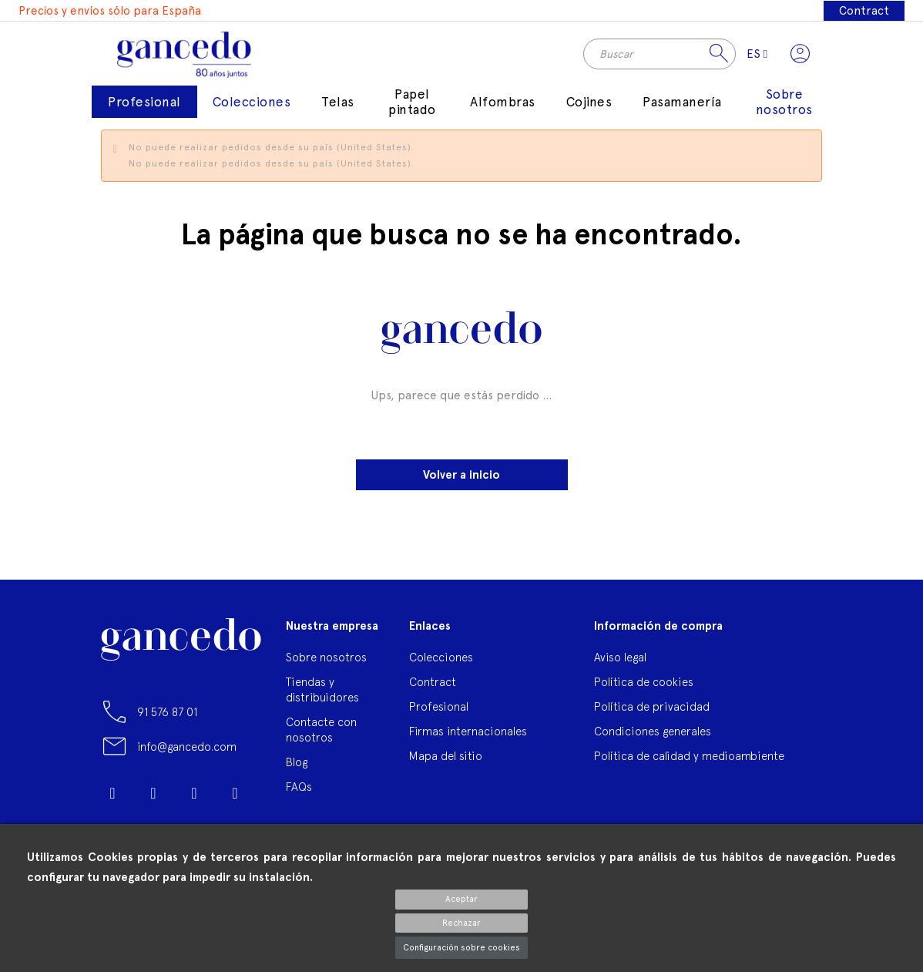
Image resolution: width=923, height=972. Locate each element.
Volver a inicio (461, 480)
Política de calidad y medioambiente (689, 761)
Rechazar (461, 923)
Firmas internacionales (468, 736)
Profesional (438, 711)
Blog (296, 767)
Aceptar (461, 899)
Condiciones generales (652, 736)
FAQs (299, 792)
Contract (864, 11)
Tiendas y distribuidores (322, 695)
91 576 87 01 (167, 717)
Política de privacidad (652, 711)
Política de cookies (643, 687)
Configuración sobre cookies (461, 948)
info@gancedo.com (187, 751)
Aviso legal (620, 662)
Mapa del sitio (445, 761)
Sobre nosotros (326, 662)
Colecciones (441, 662)
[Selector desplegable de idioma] (753, 56)
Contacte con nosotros (321, 735)
